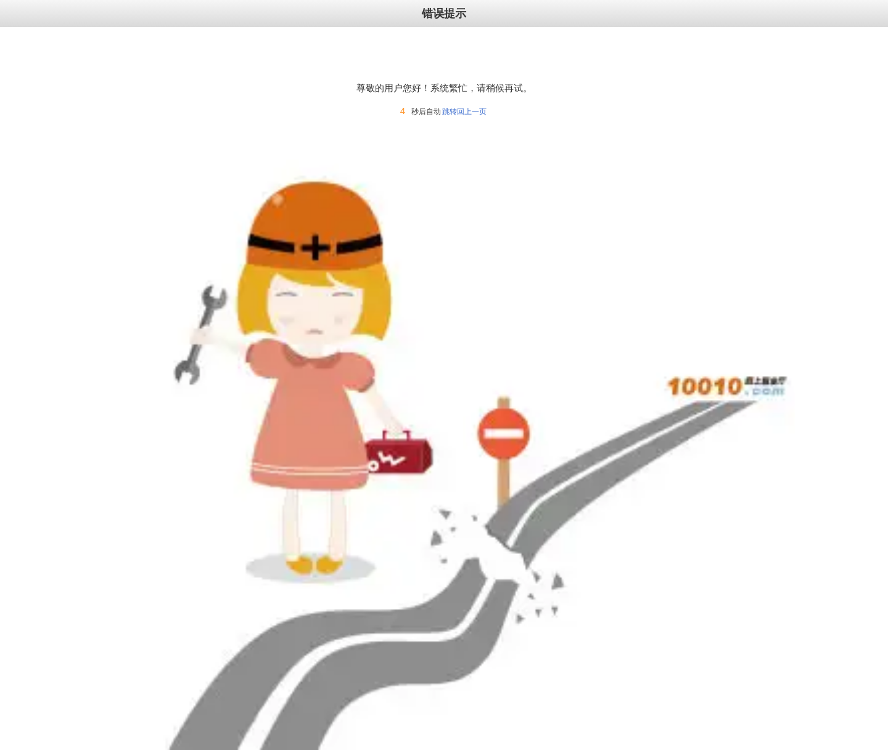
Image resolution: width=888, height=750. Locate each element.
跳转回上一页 (464, 111)
